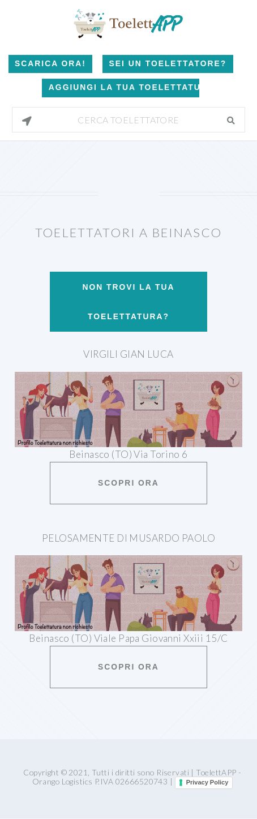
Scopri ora (128, 482)
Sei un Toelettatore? (168, 63)
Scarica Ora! (50, 63)
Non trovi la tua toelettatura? (128, 301)
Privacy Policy (207, 782)
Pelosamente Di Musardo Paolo (128, 538)
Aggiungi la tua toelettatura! (124, 87)
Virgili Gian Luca (128, 354)
